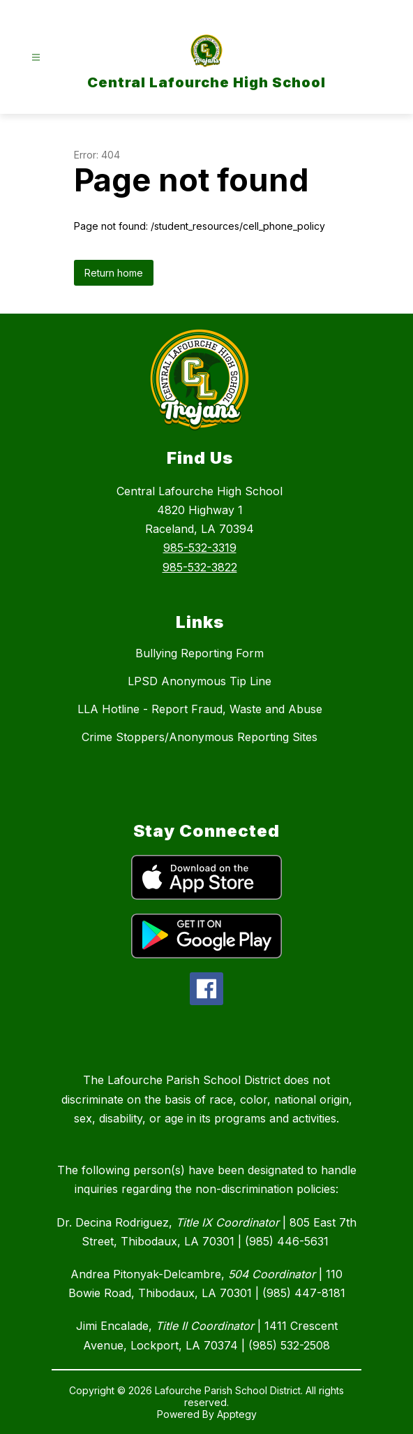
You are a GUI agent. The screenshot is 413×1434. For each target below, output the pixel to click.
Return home (113, 273)
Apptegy (237, 1414)
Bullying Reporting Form (199, 653)
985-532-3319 (199, 548)
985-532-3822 (200, 567)
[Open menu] (36, 58)
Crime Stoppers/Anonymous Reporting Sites (199, 737)
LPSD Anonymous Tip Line (199, 681)
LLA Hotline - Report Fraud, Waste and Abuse (199, 709)
